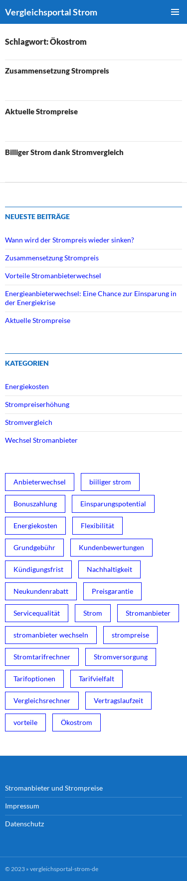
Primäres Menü (175, 12)
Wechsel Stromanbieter (41, 440)
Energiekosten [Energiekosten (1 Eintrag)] (35, 525)
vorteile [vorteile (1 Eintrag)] (25, 722)
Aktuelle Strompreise (41, 111)
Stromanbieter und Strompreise (54, 788)
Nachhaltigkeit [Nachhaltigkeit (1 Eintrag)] (109, 569)
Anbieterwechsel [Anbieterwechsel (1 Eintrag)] (39, 482)
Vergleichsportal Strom (51, 11)
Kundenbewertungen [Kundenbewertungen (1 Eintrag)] (111, 547)
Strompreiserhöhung (37, 404)
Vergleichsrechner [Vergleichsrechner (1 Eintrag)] (41, 700)
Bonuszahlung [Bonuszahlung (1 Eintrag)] (35, 503)
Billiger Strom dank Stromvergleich (64, 152)
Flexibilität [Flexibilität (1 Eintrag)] (97, 525)
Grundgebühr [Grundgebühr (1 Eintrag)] (34, 547)
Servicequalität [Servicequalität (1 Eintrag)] (36, 613)
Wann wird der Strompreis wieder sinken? (69, 240)
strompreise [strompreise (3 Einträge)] (130, 635)
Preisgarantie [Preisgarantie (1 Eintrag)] (112, 591)
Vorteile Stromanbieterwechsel (53, 275)
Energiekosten (27, 386)
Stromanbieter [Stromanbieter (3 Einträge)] (148, 613)
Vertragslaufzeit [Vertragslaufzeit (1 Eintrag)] (118, 700)
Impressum (22, 805)
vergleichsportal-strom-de (64, 869)
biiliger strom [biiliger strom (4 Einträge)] (110, 482)
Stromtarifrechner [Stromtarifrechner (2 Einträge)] (41, 656)
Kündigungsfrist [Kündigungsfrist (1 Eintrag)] (38, 569)
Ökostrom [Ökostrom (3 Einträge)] (76, 722)
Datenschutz (24, 823)
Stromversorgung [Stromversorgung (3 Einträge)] (121, 656)
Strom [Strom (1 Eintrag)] (92, 613)
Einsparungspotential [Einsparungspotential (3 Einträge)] (113, 503)
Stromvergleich (28, 422)
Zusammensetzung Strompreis (57, 70)
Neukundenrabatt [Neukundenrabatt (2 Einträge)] (40, 591)
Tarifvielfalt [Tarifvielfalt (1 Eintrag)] (96, 678)
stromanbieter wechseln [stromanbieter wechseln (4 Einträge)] (50, 635)
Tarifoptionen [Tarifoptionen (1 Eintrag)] (34, 678)
